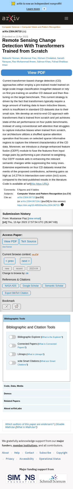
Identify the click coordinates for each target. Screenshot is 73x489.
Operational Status (50, 458)
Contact (29, 452)
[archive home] (10, 18)
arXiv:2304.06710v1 (31, 201)
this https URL (39, 183)
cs (27, 273)
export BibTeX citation (16, 293)
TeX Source (28, 241)
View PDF (36, 72)
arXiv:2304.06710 (26, 197)
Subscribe (45, 452)
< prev (10, 260)
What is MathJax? (26, 427)
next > (26, 260)
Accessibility (26, 458)
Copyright (61, 452)
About (5, 452)
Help (17, 452)
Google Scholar (31, 285)
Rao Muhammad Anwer (24, 61)
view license (7, 247)
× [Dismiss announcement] (44, 8)
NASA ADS (10, 285)
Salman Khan (44, 61)
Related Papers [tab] (12, 401)
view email (34, 218)
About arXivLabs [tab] (13, 408)
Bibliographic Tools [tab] (14, 318)
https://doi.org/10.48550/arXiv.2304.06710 (38, 205)
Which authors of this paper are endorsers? (29, 424)
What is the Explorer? (52, 337)
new (7, 268)
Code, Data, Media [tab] (13, 386)
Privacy (10, 458)
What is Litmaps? (35, 354)
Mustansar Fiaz (28, 58)
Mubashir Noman (11, 58)
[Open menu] (66, 18)
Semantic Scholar (54, 285)
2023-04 (33, 268)
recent (19, 268)
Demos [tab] (7, 393)
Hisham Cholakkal (47, 58)
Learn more (33, 9)
